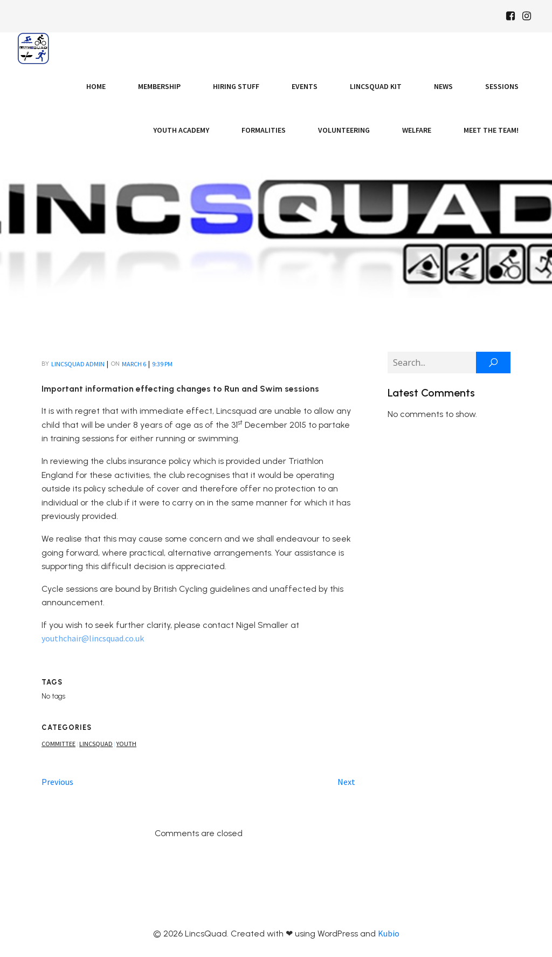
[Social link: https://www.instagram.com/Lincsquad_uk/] (527, 16)
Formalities (264, 130)
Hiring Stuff (236, 86)
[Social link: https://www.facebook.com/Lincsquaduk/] (510, 16)
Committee (58, 744)
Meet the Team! (491, 130)
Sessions (502, 86)
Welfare (416, 130)
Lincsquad (96, 744)
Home (96, 86)
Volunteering (344, 130)
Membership (159, 86)
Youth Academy (181, 130)
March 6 (134, 364)
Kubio (388, 933)
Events (305, 86)
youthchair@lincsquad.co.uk (93, 638)
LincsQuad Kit (376, 86)
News (443, 86)
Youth (126, 744)
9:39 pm (162, 364)
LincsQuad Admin (78, 364)
